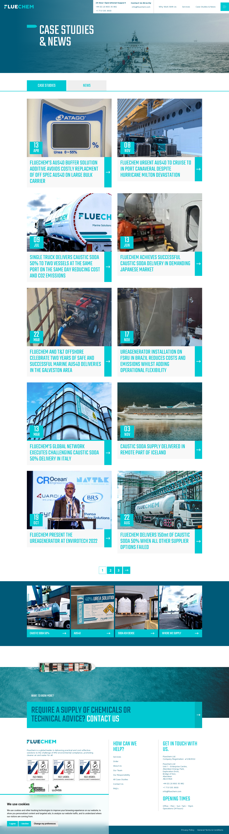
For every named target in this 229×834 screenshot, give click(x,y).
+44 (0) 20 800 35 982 (111, 4)
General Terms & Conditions (210, 830)
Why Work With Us (167, 6)
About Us (117, 766)
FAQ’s (115, 788)
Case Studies (46, 85)
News (87, 85)
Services (186, 6)
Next (126, 570)
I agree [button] (12, 823)
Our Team (117, 770)
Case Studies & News (206, 6)
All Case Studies (120, 779)
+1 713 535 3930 (103, 10)
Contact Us (103, 719)
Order (115, 761)
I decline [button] (25, 823)
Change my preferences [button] (45, 823)
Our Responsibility (121, 775)
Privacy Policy (187, 830)
